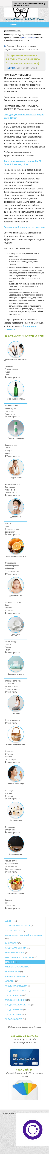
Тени (7, 375)
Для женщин (10, 827)
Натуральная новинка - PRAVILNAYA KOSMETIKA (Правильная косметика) (23, 59)
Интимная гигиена (12, 689)
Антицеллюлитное (12, 484)
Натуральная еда (16, 952)
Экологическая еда (15, 884)
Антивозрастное (11, 406)
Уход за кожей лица (16, 390)
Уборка (8, 647)
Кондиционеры (11, 445)
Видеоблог (13, 943)
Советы (11, 981)
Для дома (16, 626)
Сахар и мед (10, 906)
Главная (11, 46)
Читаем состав (16, 1019)
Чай (6, 903)
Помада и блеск (11, 369)
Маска (7, 448)
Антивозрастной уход (19, 926)
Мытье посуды (11, 641)
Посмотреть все (13, 377)
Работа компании (16, 976)
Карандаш (9, 366)
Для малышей (16, 586)
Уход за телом (16, 469)
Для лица (9, 754)
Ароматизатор (11, 861)
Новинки (31, 46)
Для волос (9, 610)
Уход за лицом (15, 995)
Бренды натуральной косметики (23, 936)
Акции (11, 921)
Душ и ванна (10, 487)
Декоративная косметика (15, 351)
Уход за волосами (16, 429)
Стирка (8, 644)
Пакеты (8, 650)
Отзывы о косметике (18, 967)
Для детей (9, 796)
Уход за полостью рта (16, 547)
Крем (7, 526)
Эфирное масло (11, 864)
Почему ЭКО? (14, 971)
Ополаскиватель (12, 571)
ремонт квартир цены (12, 31)
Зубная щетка (10, 568)
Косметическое (11, 866)
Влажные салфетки (13, 602)
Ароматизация (15, 930)
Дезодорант (10, 532)
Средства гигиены (15, 665)
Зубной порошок (12, 566)
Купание (8, 608)
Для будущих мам (12, 720)
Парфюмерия (10, 759)
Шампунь (9, 453)
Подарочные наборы (15, 735)
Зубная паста (10, 563)
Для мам (16, 704)
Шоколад (8, 900)
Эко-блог (21, 46)
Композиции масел (13, 869)
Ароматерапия (16, 845)
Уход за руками (15, 1009)
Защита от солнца (16, 775)
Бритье (8, 524)
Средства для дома (17, 986)
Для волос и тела (12, 529)
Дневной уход (10, 408)
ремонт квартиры (28, 37)
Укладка (8, 450)
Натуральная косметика (21, 957)
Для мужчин (16, 508)
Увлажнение (10, 414)
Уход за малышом (17, 1000)
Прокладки (9, 684)
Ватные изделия (12, 686)
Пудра (7, 372)
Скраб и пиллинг (12, 493)
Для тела (8, 757)
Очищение (9, 411)
